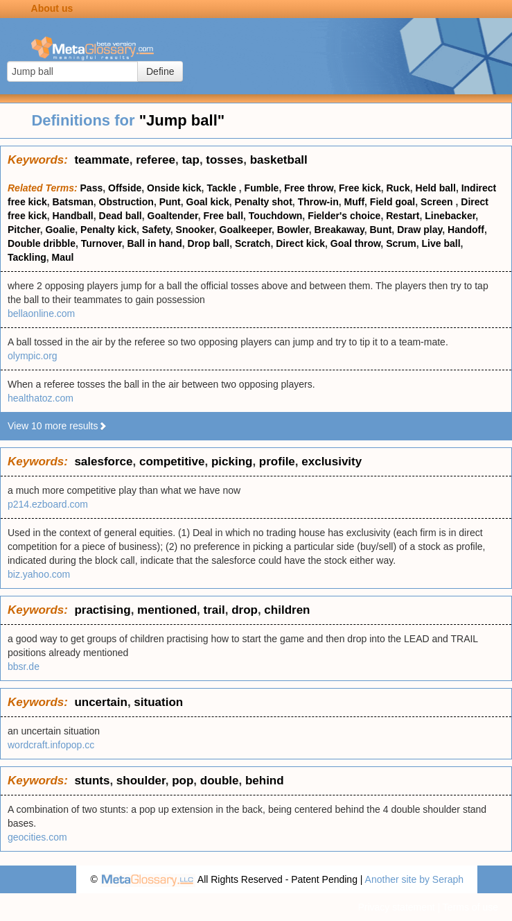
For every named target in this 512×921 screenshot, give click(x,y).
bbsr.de (23, 666)
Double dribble (42, 243)
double (219, 780)
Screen (438, 201)
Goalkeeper (246, 229)
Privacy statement (395, 907)
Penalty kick (108, 229)
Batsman (73, 201)
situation (158, 702)
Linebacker (450, 215)
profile (277, 461)
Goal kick (207, 201)
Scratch (252, 243)
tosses (224, 159)
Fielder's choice (344, 215)
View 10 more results (57, 425)
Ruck (398, 187)
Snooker (195, 229)
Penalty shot (263, 201)
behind (264, 780)
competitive (171, 461)
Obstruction (126, 201)
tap (191, 159)
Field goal (392, 201)
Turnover (101, 243)
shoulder (141, 780)
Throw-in (318, 201)
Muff (354, 201)
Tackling (27, 257)
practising (102, 610)
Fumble (262, 187)
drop (244, 610)
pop (182, 780)
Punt (170, 201)
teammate (101, 159)
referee (155, 159)
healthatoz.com (40, 398)
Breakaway (339, 229)
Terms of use (470, 907)
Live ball (441, 243)
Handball (73, 215)
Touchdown (276, 215)
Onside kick (174, 187)
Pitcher (24, 229)
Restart (402, 215)
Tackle (222, 187)
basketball (279, 159)
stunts (91, 780)
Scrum (401, 243)
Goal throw (355, 243)
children (287, 610)
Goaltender (173, 215)
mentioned (167, 610)
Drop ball (209, 243)
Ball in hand (154, 243)
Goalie (60, 229)
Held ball (436, 187)
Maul (63, 257)
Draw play (419, 229)
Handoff (466, 229)
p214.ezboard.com (48, 504)
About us (52, 8)
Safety (156, 229)
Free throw (308, 187)
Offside (124, 187)
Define (160, 71)
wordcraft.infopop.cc (51, 744)
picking (232, 461)
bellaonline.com (41, 313)
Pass (91, 187)
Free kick (360, 187)
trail (213, 610)
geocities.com (37, 837)
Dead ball (120, 215)
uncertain (100, 702)
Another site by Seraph (414, 879)
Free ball (223, 215)
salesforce (103, 461)
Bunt (380, 229)
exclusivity (331, 461)
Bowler (293, 229)
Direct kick (300, 243)
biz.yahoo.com (39, 574)
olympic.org (33, 355)
